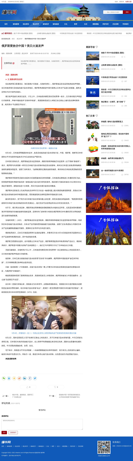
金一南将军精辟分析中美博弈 (112, 171)
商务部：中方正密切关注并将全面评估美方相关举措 (105, 33)
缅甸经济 (46, 24)
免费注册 (128, 1)
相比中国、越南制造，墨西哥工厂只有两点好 (22, 396)
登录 (4, 432)
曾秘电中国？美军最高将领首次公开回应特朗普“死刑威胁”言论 (69, 396)
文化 (65, 24)
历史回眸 (116, 24)
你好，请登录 (119, 1)
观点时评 (36, 24)
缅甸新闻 (16, 24)
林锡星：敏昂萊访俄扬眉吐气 (112, 158)
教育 (75, 24)
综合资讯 (26, 24)
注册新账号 (13, 432)
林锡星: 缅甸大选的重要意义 (112, 122)
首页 (5, 24)
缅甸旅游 (56, 24)
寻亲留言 (125, 24)
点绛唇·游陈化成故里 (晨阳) (47, 33)
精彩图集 (96, 24)
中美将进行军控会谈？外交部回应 (72, 33)
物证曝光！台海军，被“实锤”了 (113, 102)
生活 (85, 24)
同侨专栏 (106, 24)
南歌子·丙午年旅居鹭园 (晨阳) (23, 33)
